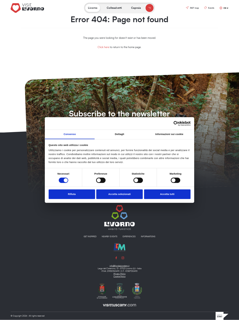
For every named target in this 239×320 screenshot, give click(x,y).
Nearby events (109, 237)
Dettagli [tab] (119, 134)
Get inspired (90, 237)
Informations (148, 237)
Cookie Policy (120, 277)
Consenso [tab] (70, 134)
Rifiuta (72, 194)
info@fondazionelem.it (119, 266)
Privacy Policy (120, 274)
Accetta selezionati (119, 194)
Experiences (129, 237)
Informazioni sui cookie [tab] (169, 134)
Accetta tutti (167, 194)
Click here (103, 47)
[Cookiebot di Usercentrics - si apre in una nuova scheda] (176, 123)
